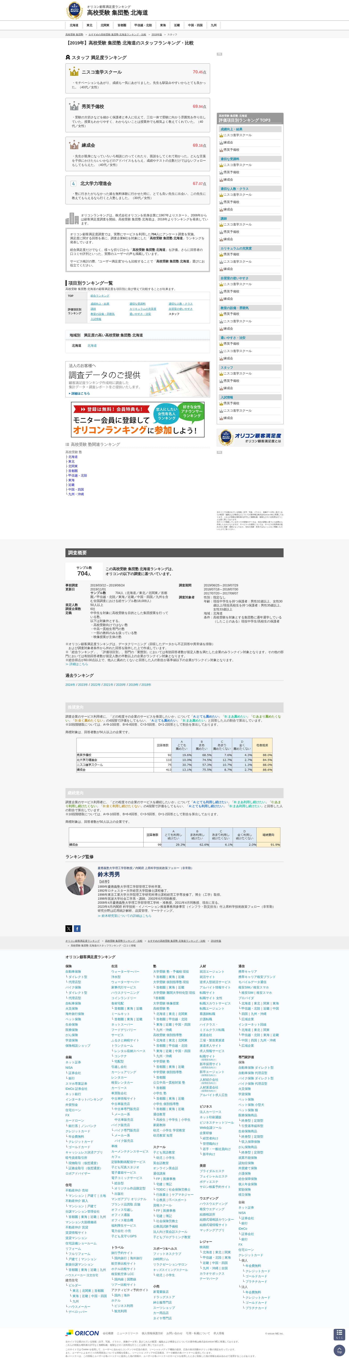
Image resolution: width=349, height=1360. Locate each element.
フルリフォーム (79, 1253)
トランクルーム (122, 1045)
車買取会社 (119, 1093)
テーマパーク (209, 1278)
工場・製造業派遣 (212, 1040)
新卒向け (209, 1154)
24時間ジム (161, 1259)
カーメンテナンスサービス (130, 1151)
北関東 (73, 466)
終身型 (246, 1120)
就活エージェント (212, 971)
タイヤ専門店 (162, 1318)
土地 (103, 1195)
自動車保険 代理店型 (252, 1073)
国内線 (119, 1279)
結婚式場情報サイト (214, 1225)
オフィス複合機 (122, 1220)
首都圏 (73, 471)
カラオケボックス (212, 1273)
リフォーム (73, 1248)
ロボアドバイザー (77, 1173)
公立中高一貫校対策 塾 (169, 1082)
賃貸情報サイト (76, 1232)
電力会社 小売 (121, 1231)
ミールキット (120, 1014)
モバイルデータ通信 (252, 982)
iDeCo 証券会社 (76, 1088)
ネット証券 (73, 1062)
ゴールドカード (79, 1147)
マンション (76, 1195)
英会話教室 (161, 1163)
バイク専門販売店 (126, 1130)
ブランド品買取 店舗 (125, 1204)
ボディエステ (209, 1181)
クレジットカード (77, 1131)
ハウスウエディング (214, 1203)
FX (67, 1115)
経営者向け (210, 1138)
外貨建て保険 (247, 1168)
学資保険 (71, 1040)
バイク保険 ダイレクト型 (256, 1078)
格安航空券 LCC (122, 1274)
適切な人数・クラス (181, 303)
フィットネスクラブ (167, 1253)
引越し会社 (119, 1066)
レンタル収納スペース (130, 1051)
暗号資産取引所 (76, 1157)
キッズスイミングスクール (170, 1269)
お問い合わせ (174, 1333)
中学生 (173, 1119)
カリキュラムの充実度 (143, 308)
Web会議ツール (211, 1127)
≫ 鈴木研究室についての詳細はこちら (125, 915)
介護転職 (206, 1019)
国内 (117, 1295)
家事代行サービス (123, 987)
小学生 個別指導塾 (166, 1104)
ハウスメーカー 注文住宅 (81, 1275)
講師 (93, 308)
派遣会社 (206, 1035)
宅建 (159, 1184)
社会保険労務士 (180, 1189)
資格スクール (162, 1205)
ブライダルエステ (212, 1171)
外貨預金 (71, 1105)
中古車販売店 (120, 1104)
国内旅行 (120, 1258)
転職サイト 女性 (211, 998)
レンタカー (119, 1077)
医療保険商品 (247, 1115)
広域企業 (247, 1019)
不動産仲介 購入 (76, 1201)
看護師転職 (207, 1014)
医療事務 (169, 1179)
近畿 (71, 485)
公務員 (161, 1200)
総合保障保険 (247, 1179)
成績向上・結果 (100, 303)
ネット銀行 (73, 1094)
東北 (71, 461)
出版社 (119, 1193)
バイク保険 (73, 987)
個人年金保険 (247, 1184)
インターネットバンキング (84, 1099)
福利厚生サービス (123, 1225)
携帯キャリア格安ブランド (257, 977)
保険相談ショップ (77, 1045)
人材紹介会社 (209, 1081)
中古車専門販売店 (126, 1109)
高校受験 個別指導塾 (167, 1035)
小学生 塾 (159, 1093)
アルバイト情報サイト (215, 987)
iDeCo (242, 1228)
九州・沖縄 (76, 494)
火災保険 (71, 1008)
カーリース (119, 1088)
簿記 (169, 1184)
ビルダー (75, 1285)
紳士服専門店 (162, 1302)
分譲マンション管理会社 (82, 1211)
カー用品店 (161, 1313)
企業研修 (206, 1133)
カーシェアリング (123, 1072)
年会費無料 (76, 1136)
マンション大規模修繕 (81, 1222)
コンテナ (120, 1056)
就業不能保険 (247, 1157)
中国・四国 (76, 489)
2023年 (83, 684)
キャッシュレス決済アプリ (84, 1152)
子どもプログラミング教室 (172, 1237)
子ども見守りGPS (124, 1236)
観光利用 (120, 1311)
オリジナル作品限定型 (130, 1188)
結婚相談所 (207, 1214)
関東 (228, 1252)
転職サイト (207, 992)
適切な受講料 (138, 303)
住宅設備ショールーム (81, 1243)
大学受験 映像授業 (166, 1003)
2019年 (134, 684)
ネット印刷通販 (210, 1117)
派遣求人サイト (210, 1045)
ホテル (116, 1300)
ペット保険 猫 (248, 1110)
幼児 (159, 1157)
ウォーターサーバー (125, 971)
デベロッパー (78, 1312)
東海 (71, 480)
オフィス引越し (122, 1209)
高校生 (161, 1119)
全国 (224, 1268)
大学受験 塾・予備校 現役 (171, 971)
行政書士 (162, 1194)
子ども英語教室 (164, 1152)
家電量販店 (161, 1292)
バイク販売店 (120, 1125)
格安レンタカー (122, 1082)
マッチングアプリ (212, 1230)
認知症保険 (246, 1163)
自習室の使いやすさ (181, 308)
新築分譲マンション (79, 1264)
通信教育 (159, 1114)
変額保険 (244, 1189)
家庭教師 (159, 1125)
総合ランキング (100, 295)
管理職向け (210, 1143)
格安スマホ (264, 992)
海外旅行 (136, 1258)
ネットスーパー (122, 1024)
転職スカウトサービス (215, 1003)
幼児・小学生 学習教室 (169, 1130)
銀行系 (73, 1126)
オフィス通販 (120, 1215)
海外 (127, 1295)
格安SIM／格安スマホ (253, 987)
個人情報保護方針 (152, 1333)
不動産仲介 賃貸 (76, 1227)
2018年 (146, 684)
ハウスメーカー (79, 1306)
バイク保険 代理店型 (252, 1083)
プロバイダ (246, 998)
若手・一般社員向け (217, 1149)
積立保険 (244, 1194)
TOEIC (161, 1189)
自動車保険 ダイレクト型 (256, 1067)
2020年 (121, 684)
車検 (114, 1146)
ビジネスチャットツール (217, 1122)
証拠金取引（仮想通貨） (86, 1168)
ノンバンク (89, 1126)
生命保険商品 (247, 1131)
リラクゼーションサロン (170, 1264)
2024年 (70, 684)
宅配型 (119, 1061)
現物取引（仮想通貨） (84, 1163)
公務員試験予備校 (165, 1226)
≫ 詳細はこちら (76, 664)
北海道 (92, 345)
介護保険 (244, 1173)
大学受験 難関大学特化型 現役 (174, 992)
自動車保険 (73, 971)
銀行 (72, 1078)
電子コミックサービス (126, 1178)
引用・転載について (198, 1333)
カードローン (74, 1120)
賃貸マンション (76, 1238)
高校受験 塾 (161, 1008)
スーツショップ (164, 1308)
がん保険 (71, 1035)
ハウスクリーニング (125, 992)
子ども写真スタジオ (125, 1167)
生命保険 (71, 1024)
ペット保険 (73, 1019)
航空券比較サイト (123, 1263)
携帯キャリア (247, 971)
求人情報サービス (212, 1051)
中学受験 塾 (161, 1061)
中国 (276, 1008)
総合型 (119, 1183)
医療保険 (71, 1030)
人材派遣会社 (209, 1089)
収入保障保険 (250, 1141)
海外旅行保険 (74, 1014)
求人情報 (218, 1333)
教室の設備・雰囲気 (103, 314)
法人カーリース (210, 1112)
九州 (103, 1217)
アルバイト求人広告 (214, 1095)
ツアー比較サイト (123, 1284)
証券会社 (75, 1073)
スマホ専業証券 (76, 1083)
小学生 (186, 1119)
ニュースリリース (127, 1333)
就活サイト (207, 977)
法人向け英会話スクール (170, 1231)
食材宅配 (117, 1003)
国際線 (131, 1279)
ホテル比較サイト (123, 1269)
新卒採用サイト (210, 1065)
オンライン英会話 (165, 1168)
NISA (69, 1067)
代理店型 (75, 982)
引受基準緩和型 (252, 1126)
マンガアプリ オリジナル (128, 1199)
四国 (244, 1014)
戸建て (92, 1195)
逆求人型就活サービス (215, 982)
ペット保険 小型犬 (251, 1105)
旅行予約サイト (122, 1253)
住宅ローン (73, 1110)
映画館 (204, 1247)
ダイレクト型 (78, 977)
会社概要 (108, 1333)
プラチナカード (256, 1281)
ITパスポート (178, 1200)
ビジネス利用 (123, 1306)
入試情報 (96, 319)
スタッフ (227, 367)
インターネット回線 (252, 1024)
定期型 (258, 1120)
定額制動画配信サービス (128, 1162)
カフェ (116, 1157)
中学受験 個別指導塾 (167, 1072)
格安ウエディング (212, 1209)
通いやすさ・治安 (140, 314)
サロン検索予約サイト (215, 1187)
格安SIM (247, 992)
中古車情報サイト (123, 1098)
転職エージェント (212, 1008)
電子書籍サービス (123, 1172)
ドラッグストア (164, 1297)
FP (158, 1179)
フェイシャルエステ (214, 1176)
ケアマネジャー (183, 1194)
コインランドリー (123, 998)
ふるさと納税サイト (125, 1040)
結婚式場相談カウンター (217, 1219)
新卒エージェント (212, 1073)
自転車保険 (73, 1003)
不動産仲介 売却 (76, 1190)
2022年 (96, 684)
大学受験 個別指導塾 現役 (171, 982)
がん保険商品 (247, 1147)
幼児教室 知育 (163, 1135)
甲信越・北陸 (77, 475)
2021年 (108, 684)
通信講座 (159, 1173)
